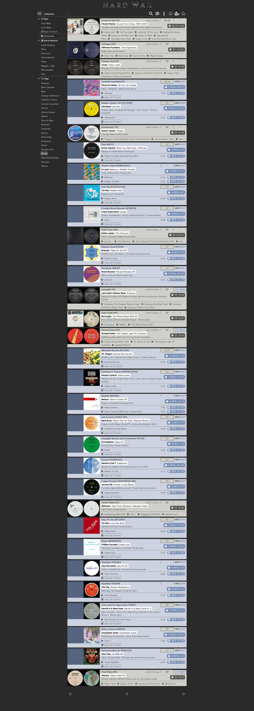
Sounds (105, 459)
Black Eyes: (106, 420)
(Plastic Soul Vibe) (140, 307)
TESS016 (115, 583)
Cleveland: (106, 106)
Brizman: (105, 250)
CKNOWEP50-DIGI (126, 481)
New (43, 18)
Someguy (105, 44)
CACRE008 (130, 208)
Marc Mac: (106, 654)
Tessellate (106, 562)
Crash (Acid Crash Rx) (147, 73)
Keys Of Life (107, 519)
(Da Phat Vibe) (155, 304)
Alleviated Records (110, 350)
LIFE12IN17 (119, 519)
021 (118, 20)
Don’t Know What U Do (115, 341)
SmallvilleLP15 (118, 81)
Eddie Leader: (108, 233)
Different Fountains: (110, 47)
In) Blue (143, 35)
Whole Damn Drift (140, 324)
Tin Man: (105, 190)
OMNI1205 (126, 650)
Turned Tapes (107, 502)
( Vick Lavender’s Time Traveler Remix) (125, 139)
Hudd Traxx (107, 229)
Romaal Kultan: (108, 333)
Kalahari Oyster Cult (111, 103)
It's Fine (137, 55)
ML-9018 (124, 350)
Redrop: (105, 399)
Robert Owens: (108, 130)
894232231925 (130, 371)
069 (115, 229)
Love (108, 32)
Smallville (105, 81)
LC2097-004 (120, 417)
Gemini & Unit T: (109, 463)
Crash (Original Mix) (115, 73)
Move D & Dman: (109, 85)
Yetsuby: (105, 675)
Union (126, 683)
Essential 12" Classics (111, 371)
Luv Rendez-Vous (121, 35)
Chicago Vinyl (108, 61)
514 (113, 289)
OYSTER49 (126, 103)
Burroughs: (106, 316)
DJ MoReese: (107, 441)
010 (117, 61)
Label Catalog (152, 20)
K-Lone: (105, 169)
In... (107, 241)
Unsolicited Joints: (110, 632)
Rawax (104, 541)
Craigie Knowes (108, 481)
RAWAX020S (114, 541)
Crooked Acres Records (112, 208)
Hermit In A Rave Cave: (112, 608)
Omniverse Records (110, 650)
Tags (43, 78)
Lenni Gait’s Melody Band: (113, 293)
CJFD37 (132, 605)
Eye (122, 55)
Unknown (123, 241)
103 (116, 127)
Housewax (106, 268)
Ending (155, 55)
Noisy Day (147, 683)
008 (115, 672)
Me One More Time (162, 38)
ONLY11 (110, 144)
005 (115, 312)
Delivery (121, 345)
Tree (107, 55)
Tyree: (104, 64)
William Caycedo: (109, 544)
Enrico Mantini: (108, 148)
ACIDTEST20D (118, 186)
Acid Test (105, 186)
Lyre (170, 514)
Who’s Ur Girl (140, 341)
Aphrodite (113, 514)
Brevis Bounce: (108, 271)
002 (118, 330)
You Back (125, 32)
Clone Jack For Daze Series (114, 605)
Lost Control (107, 417)
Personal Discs (108, 330)
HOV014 (116, 268)
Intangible (106, 289)
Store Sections (48, 40)
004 (113, 44)
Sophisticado (107, 127)
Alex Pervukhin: (108, 565)
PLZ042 (119, 246)
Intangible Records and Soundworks (118, 438)
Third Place (106, 672)
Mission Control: (109, 375)
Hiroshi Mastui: (108, 24)
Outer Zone (106, 312)
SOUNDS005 (115, 459)
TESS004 (116, 562)
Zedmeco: (106, 505)
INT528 (140, 438)
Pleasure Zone (108, 246)
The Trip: (105, 587)
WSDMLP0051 (123, 165)
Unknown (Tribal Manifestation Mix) (154, 241)
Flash (108, 683)
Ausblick (105, 395)
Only (103, 144)
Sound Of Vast (108, 20)
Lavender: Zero (163, 139)
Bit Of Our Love (147, 32)
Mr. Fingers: (107, 354)
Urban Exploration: (110, 211)
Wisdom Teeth (108, 165)
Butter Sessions (108, 629)
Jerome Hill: (107, 484)
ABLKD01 (114, 395)
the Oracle (149, 514)
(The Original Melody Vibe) (120, 304)
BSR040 (121, 629)
